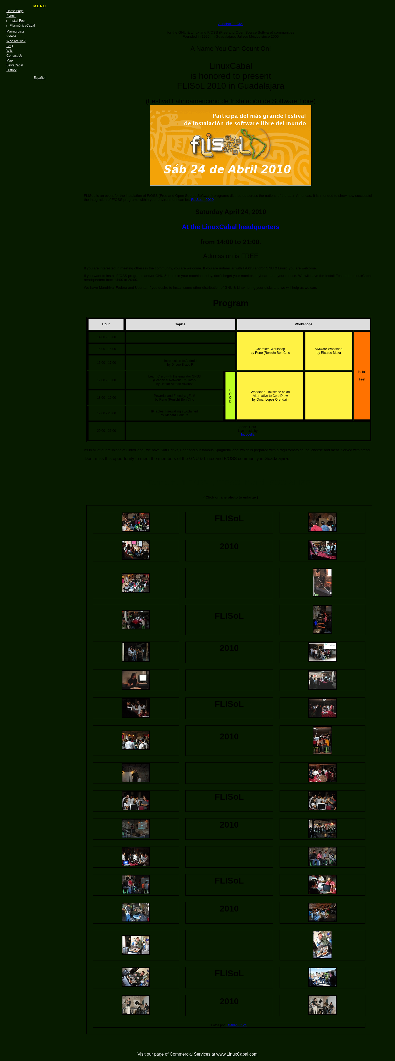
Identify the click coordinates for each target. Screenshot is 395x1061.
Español (39, 78)
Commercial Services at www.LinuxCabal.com (214, 1054)
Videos (11, 36)
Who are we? (16, 41)
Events (11, 16)
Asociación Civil (230, 24)
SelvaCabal (14, 65)
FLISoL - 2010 (202, 200)
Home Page (14, 11)
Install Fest (17, 21)
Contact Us (14, 56)
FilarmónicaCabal (22, 25)
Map (9, 60)
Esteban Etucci (236, 1025)
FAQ (9, 46)
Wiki (9, 51)
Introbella (247, 434)
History (11, 70)
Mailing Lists (15, 31)
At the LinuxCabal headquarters (231, 226)
